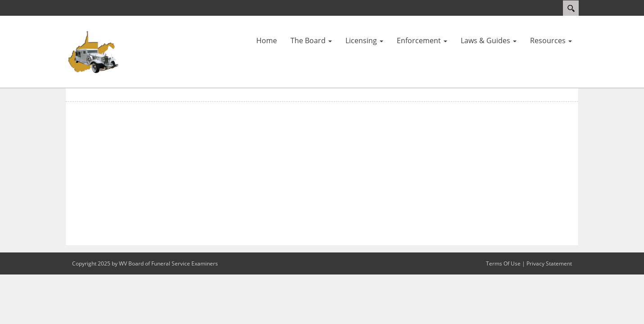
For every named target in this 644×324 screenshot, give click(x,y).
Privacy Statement (549, 263)
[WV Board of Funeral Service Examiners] (92, 51)
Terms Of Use (503, 263)
